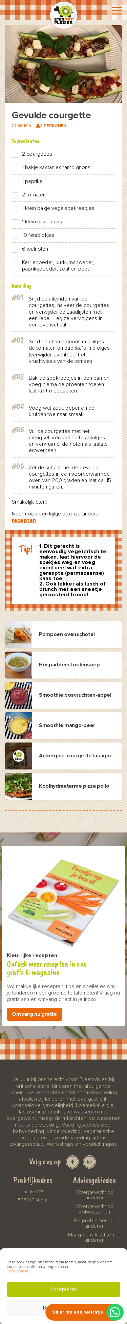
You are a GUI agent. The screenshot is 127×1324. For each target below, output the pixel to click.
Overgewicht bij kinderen (94, 1195)
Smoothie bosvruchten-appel (75, 695)
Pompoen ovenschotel (67, 634)
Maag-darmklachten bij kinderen (94, 1237)
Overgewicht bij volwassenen (94, 1209)
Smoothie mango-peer (67, 725)
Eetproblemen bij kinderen (94, 1223)
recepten (24, 520)
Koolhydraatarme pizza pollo (74, 786)
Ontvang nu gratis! (34, 1014)
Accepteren (63, 1289)
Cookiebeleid (17, 1271)
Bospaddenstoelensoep (69, 665)
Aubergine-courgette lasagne (75, 756)
